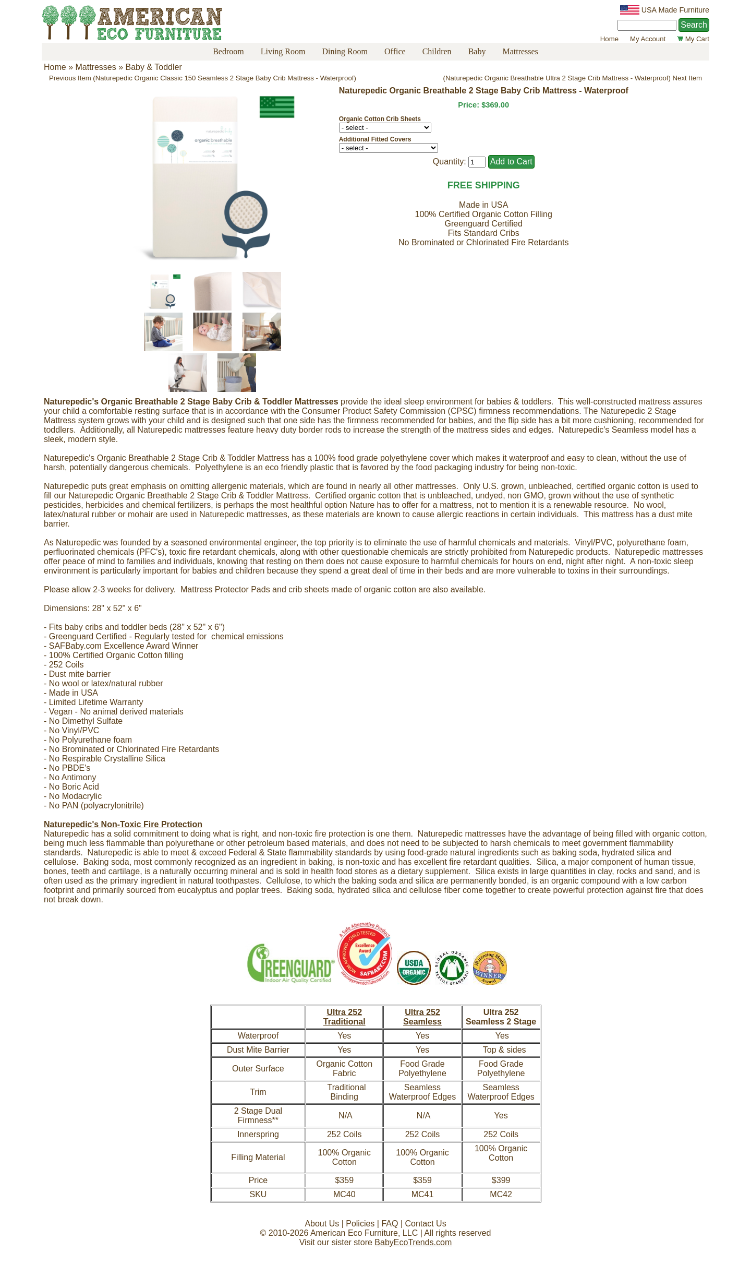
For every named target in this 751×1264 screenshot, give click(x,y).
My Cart (693, 39)
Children (437, 51)
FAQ (389, 1223)
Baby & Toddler (154, 67)
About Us (322, 1223)
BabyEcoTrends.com (413, 1242)
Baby (477, 51)
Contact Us (425, 1223)
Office (395, 51)
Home (609, 39)
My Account (647, 39)
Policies (360, 1223)
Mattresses (520, 51)
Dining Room (345, 51)
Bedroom (228, 51)
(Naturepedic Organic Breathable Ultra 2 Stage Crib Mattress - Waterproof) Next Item (572, 78)
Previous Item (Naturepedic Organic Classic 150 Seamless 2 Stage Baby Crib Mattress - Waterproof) (202, 78)
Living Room (283, 51)
